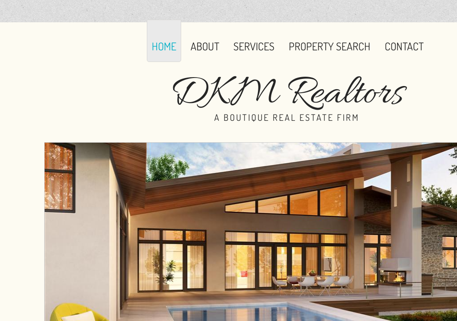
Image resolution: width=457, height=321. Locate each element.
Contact (404, 46)
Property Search (329, 46)
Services (253, 46)
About (205, 46)
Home (164, 46)
